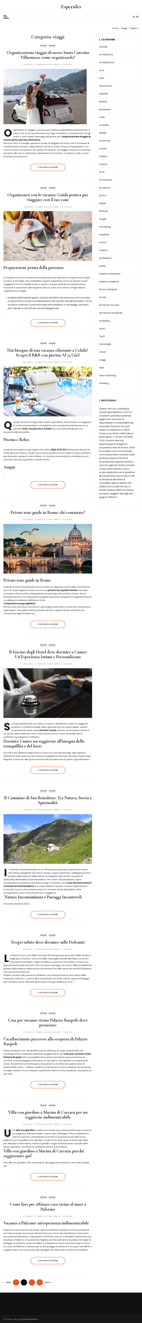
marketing (105, 226)
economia (104, 140)
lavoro (102, 195)
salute (102, 266)
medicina (104, 234)
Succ (47, 1282)
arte (101, 70)
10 (40, 1282)
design (102, 132)
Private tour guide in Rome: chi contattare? (48, 512)
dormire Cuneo (47, 730)
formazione (105, 179)
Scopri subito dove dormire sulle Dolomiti (48, 942)
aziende (103, 93)
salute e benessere (109, 273)
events (103, 148)
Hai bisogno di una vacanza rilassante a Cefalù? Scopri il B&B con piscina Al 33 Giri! (47, 352)
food (101, 172)
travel (43, 45)
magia (102, 219)
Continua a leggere (48, 167)
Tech (102, 336)
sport (102, 328)
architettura (106, 54)
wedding (103, 383)
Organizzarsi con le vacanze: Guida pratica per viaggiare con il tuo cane (47, 197)
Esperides (71, 6)
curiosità (104, 125)
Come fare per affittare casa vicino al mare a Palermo (48, 1206)
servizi (102, 297)
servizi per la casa (109, 305)
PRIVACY (112, 497)
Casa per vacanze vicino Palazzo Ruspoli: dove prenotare (48, 1022)
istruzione (104, 187)
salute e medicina (109, 281)
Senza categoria (108, 289)
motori (103, 242)
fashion (103, 156)
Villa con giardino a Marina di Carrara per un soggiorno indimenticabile (48, 1115)
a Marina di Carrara (36, 1130)
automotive (105, 86)
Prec (8, 1282)
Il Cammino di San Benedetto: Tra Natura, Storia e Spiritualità (48, 800)
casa (102, 117)
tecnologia (105, 344)
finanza (103, 164)
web (101, 367)
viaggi (52, 45)
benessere (105, 109)
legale (102, 203)
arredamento (106, 62)
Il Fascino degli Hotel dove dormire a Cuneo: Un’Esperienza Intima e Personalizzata (48, 654)
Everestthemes (29, 1319)
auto (101, 78)
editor (69, 64)
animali (103, 46)
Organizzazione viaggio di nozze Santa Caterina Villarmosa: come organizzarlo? (48, 55)
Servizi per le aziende (110, 312)
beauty (103, 101)
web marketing (107, 375)
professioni (105, 258)
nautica (103, 250)
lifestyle (103, 211)
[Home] (115, 28)
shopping (104, 320)
